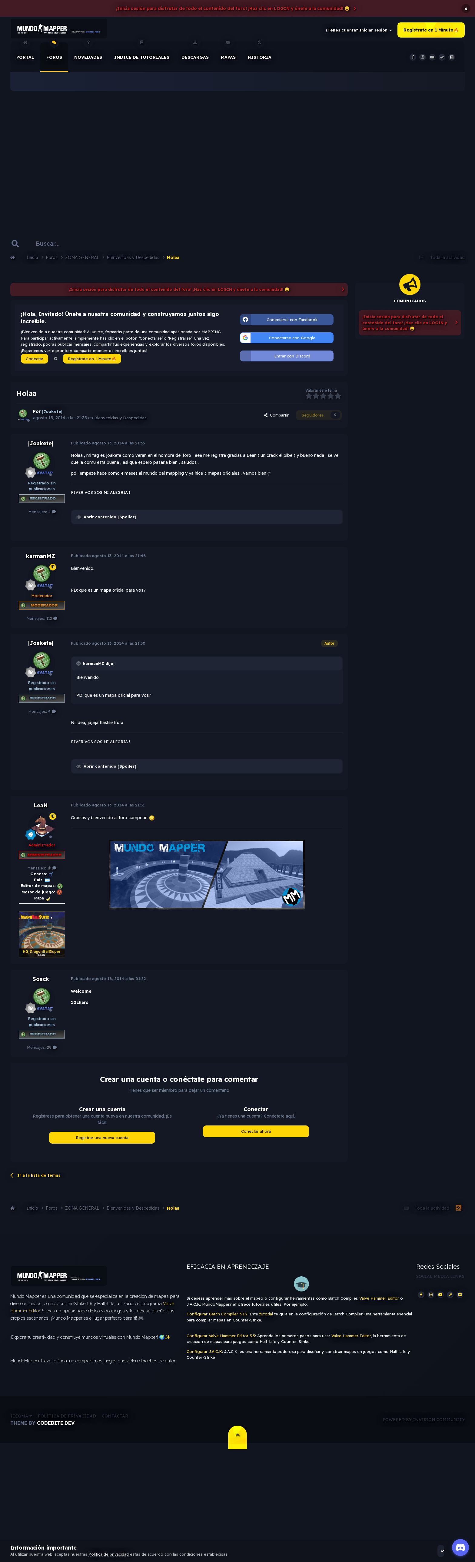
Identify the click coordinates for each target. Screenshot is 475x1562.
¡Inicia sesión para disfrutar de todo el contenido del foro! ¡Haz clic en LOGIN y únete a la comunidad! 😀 (233, 8)
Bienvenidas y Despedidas (120, 421)
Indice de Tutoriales (141, 54)
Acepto (448, 1550)
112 (51, 621)
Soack (40, 982)
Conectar (34, 361)
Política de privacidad (67, 1422)
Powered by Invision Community (424, 1425)
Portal (25, 54)
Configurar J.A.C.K (204, 1354)
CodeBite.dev (56, 1429)
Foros (54, 54)
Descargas (195, 54)
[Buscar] (53, 246)
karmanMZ (40, 559)
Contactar (115, 1422)
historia (259, 54)
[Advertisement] (237, 157)
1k (51, 871)
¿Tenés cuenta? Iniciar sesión (358, 31)
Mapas (228, 54)
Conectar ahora (256, 1134)
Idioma (21, 1422)
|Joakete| (40, 446)
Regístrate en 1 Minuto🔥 (431, 31)
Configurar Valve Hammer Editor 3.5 (221, 1338)
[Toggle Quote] (79, 666)
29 (52, 1050)
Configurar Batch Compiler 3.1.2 (217, 1316)
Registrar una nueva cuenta (102, 1140)
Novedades (88, 54)
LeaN (41, 808)
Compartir (276, 418)
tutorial (266, 1316)
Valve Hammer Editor (379, 1301)
